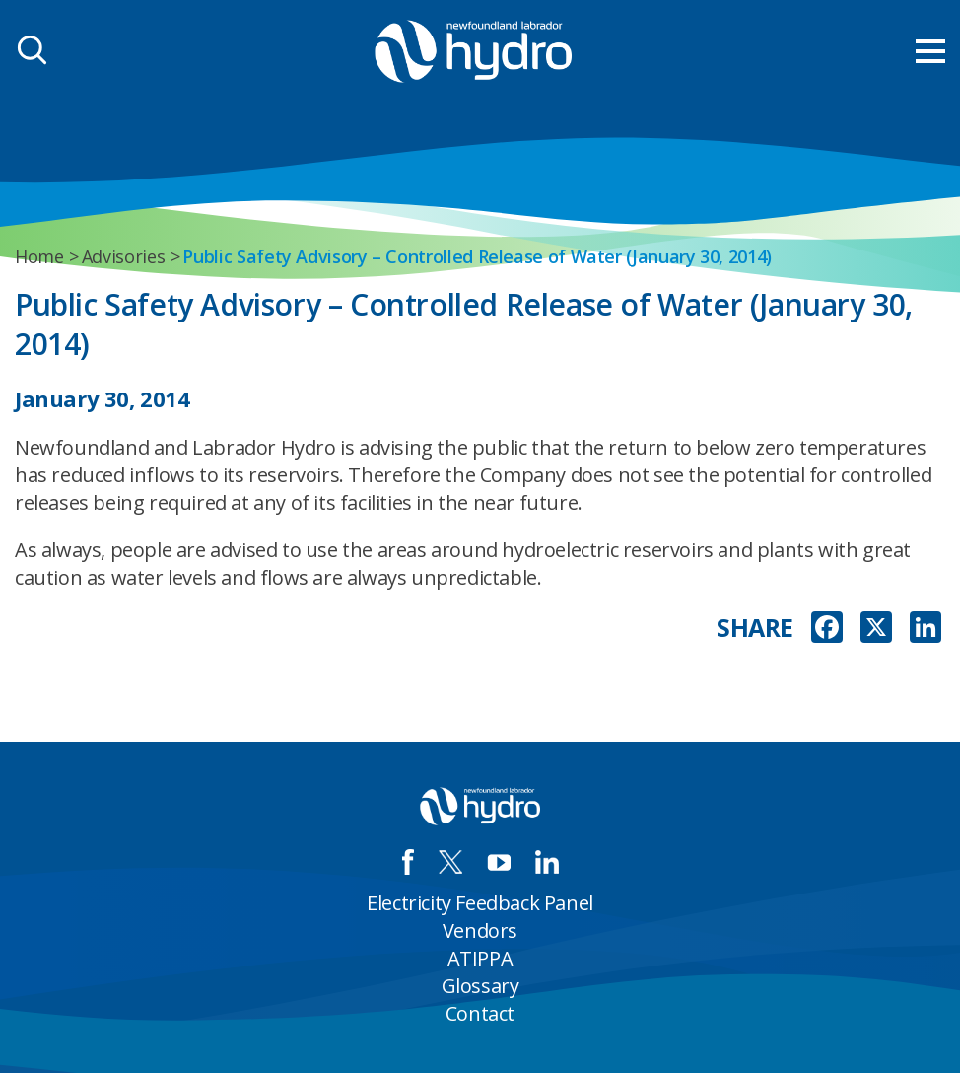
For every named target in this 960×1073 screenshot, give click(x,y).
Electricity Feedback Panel (480, 903)
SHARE (755, 627)
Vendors (480, 930)
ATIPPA (480, 958)
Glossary (480, 985)
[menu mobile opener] (930, 51)
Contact (480, 1013)
